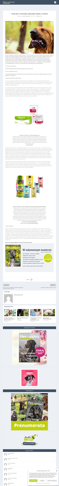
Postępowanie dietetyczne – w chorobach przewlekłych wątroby (35, 315)
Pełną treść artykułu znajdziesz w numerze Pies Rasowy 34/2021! (18, 238)
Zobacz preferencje (52, 480)
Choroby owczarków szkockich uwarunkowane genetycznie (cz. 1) (9, 315)
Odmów (42, 480)
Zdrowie (38, 12)
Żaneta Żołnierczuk (26, 12)
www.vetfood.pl (29, 141)
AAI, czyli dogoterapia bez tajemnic (22, 315)
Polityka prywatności (47, 483)
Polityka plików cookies (39, 483)
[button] (56, 470)
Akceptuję (33, 480)
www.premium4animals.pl (33, 219)
